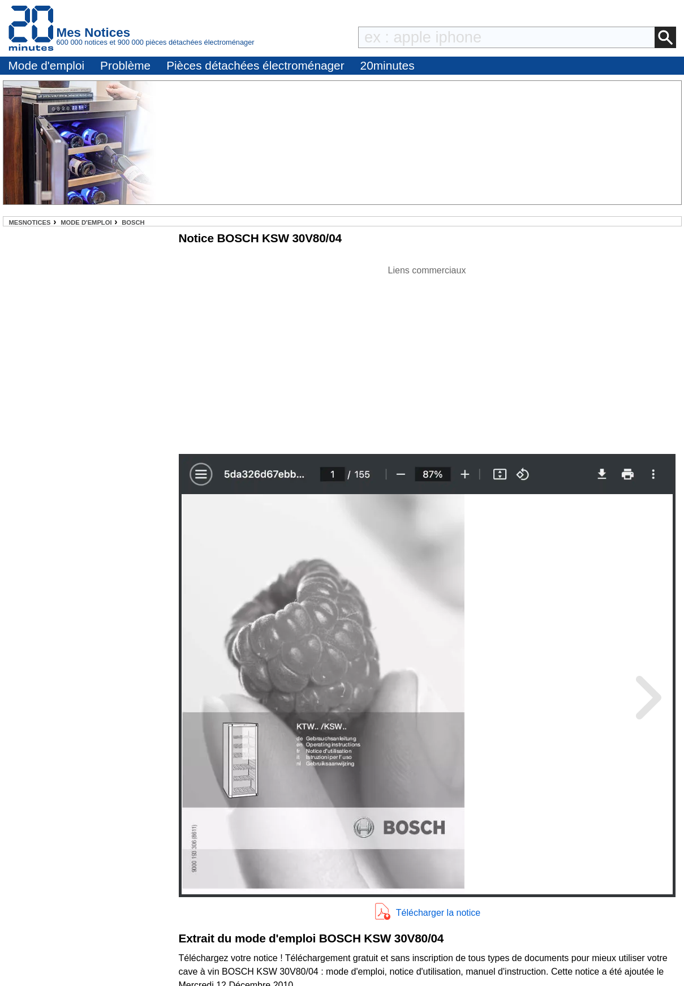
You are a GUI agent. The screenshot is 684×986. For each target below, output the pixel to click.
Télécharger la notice (438, 913)
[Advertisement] (427, 356)
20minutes (387, 65)
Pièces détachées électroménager (255, 65)
